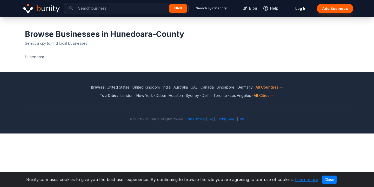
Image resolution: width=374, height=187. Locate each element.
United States (118, 87)
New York (144, 95)
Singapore (226, 87)
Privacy (200, 119)
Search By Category (211, 8)
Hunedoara (34, 57)
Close (329, 179)
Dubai (161, 95)
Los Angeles (240, 95)
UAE (194, 87)
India (167, 87)
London (127, 95)
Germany (245, 87)
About (232, 119)
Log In (300, 8)
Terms (190, 119)
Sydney (192, 95)
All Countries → (269, 87)
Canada (207, 87)
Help (241, 119)
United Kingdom (146, 87)
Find (178, 8)
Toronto (220, 95)
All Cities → (264, 95)
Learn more (306, 179)
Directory (221, 119)
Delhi (206, 95)
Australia (180, 87)
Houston (176, 95)
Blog (210, 119)
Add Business (335, 8)
